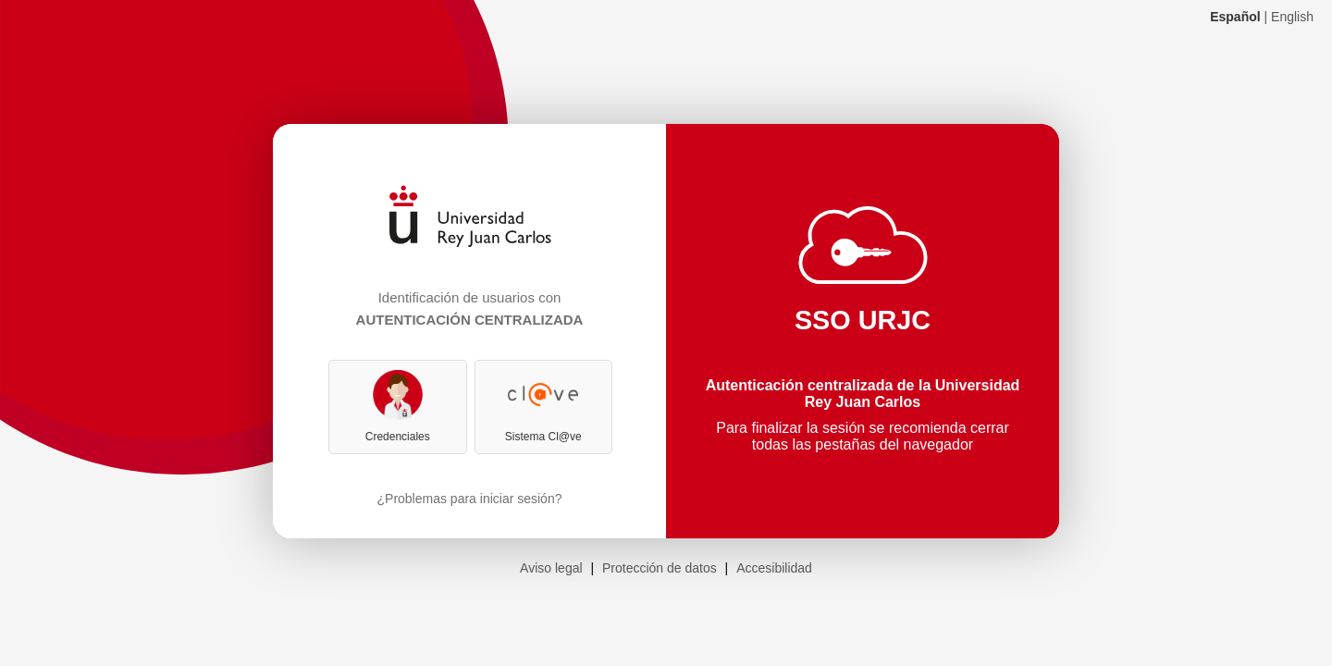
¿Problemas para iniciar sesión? (469, 498)
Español (1235, 16)
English (1292, 16)
